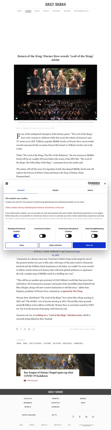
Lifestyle (55, 403)
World (83, 399)
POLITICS (28, 399)
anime (25, 343)
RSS (69, 425)
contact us (57, 425)
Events (46, 11)
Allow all (89, 245)
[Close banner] (105, 183)
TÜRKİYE (55, 399)
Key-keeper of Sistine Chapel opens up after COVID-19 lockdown (48, 374)
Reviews (67, 11)
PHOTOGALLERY (32, 380)
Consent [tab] (20, 190)
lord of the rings (35, 343)
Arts (19, 11)
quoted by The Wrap (72, 291)
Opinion (55, 407)
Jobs (21, 425)
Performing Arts (81, 11)
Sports (28, 407)
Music (37, 11)
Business (28, 403)
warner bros (78, 343)
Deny (22, 245)
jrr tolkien (57, 343)
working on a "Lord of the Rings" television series (58, 315)
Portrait (56, 11)
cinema (18, 343)
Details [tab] (55, 190)
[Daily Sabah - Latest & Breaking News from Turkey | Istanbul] (55, 4)
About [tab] (90, 190)
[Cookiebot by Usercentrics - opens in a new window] (90, 183)
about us (44, 425)
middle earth (67, 343)
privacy (32, 425)
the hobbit (47, 343)
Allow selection (55, 245)
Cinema (28, 11)
